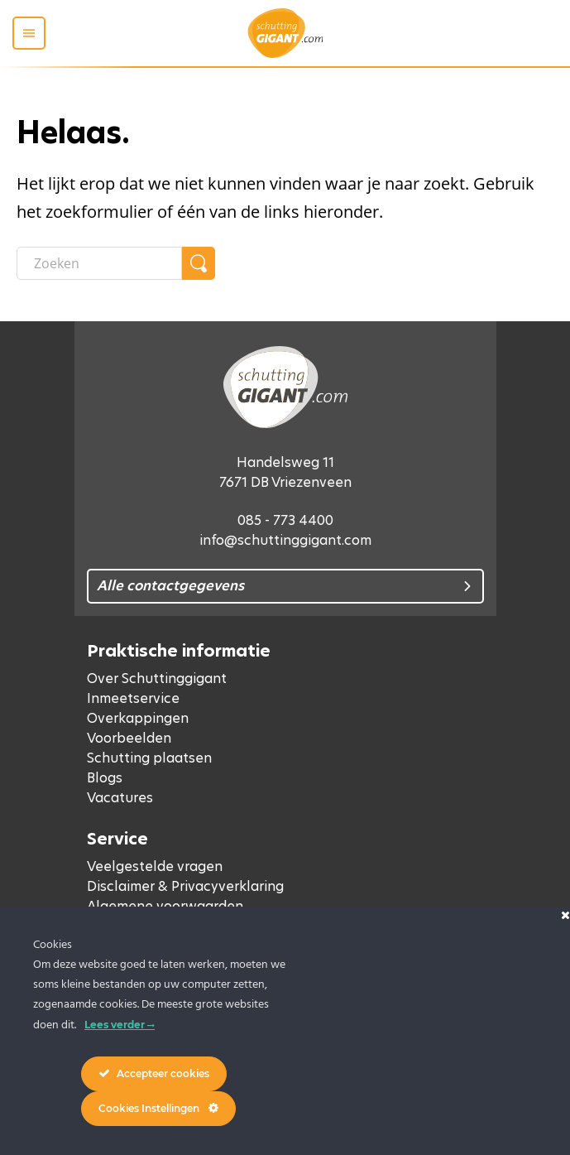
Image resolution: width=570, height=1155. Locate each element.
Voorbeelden (129, 738)
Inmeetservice (133, 698)
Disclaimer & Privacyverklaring (185, 886)
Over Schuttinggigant (157, 678)
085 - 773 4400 (285, 520)
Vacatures (120, 797)
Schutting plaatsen (149, 758)
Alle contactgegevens (170, 585)
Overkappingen (138, 718)
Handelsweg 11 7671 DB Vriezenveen (285, 472)
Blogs (104, 777)
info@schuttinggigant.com (285, 540)
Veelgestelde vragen (155, 866)
